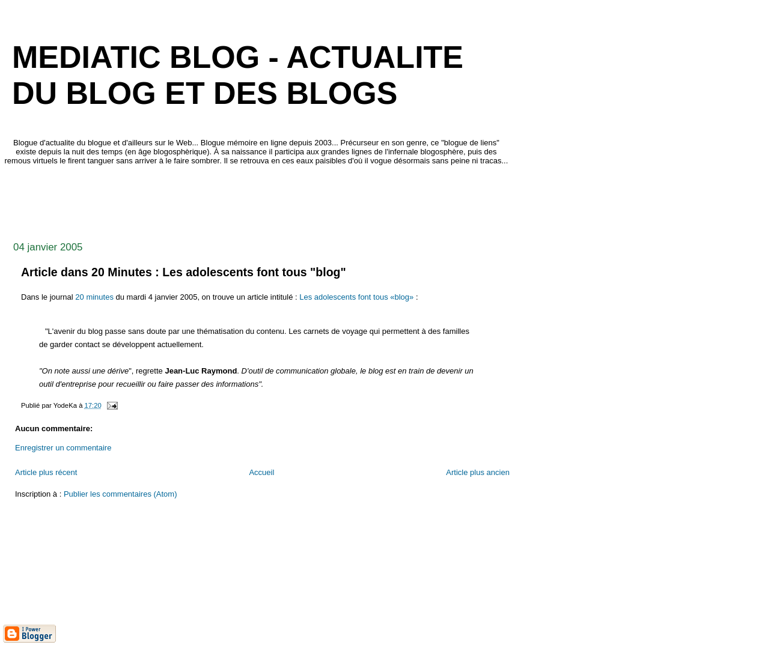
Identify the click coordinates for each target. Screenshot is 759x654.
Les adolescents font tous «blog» (356, 296)
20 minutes (94, 296)
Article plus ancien (478, 472)
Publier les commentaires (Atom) (120, 493)
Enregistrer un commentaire (63, 447)
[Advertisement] (221, 200)
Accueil (261, 472)
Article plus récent (46, 472)
